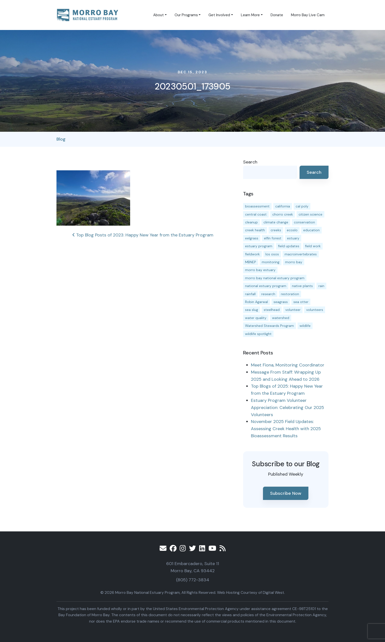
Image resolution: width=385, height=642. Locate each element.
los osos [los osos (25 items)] (272, 254)
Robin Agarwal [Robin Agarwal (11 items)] (256, 302)
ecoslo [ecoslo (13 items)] (292, 230)
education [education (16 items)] (311, 230)
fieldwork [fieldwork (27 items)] (252, 254)
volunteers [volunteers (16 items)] (314, 309)
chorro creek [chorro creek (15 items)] (282, 214)
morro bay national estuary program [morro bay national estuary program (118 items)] (274, 278)
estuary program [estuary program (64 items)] (258, 246)
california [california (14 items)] (282, 206)
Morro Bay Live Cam (308, 15)
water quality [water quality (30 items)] (255, 318)
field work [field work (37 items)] (313, 246)
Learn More (250, 15)
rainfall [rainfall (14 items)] (250, 294)
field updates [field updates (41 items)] (288, 246)
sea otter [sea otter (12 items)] (300, 302)
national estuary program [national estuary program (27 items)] (265, 286)
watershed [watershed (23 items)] (280, 318)
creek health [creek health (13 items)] (255, 230)
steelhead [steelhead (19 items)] (272, 309)
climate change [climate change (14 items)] (275, 222)
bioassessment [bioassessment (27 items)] (257, 206)
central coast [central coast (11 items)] (256, 214)
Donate (277, 15)
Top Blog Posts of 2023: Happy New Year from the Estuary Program (142, 235)
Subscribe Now (285, 493)
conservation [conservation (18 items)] (304, 222)
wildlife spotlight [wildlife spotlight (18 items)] (258, 334)
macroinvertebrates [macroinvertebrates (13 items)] (301, 254)
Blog (61, 139)
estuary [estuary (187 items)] (293, 238)
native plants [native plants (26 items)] (302, 286)
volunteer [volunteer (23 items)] (293, 309)
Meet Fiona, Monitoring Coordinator (287, 365)
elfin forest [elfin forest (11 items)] (272, 238)
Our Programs (186, 15)
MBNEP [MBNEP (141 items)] (250, 262)
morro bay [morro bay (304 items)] (293, 262)
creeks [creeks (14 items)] (276, 230)
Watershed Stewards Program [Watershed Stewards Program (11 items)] (269, 325)
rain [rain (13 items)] (321, 286)
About (158, 15)
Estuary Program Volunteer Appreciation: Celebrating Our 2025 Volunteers (287, 407)
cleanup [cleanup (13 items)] (251, 222)
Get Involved (219, 15)
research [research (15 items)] (268, 294)
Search (250, 162)
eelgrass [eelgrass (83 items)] (251, 238)
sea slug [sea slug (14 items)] (251, 309)
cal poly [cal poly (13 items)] (302, 206)
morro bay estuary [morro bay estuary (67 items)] (260, 270)
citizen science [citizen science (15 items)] (310, 214)
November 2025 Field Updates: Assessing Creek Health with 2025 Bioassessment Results (286, 429)
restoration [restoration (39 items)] (290, 294)
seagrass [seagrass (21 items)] (281, 302)
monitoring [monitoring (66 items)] (270, 262)
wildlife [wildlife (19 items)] (305, 325)
